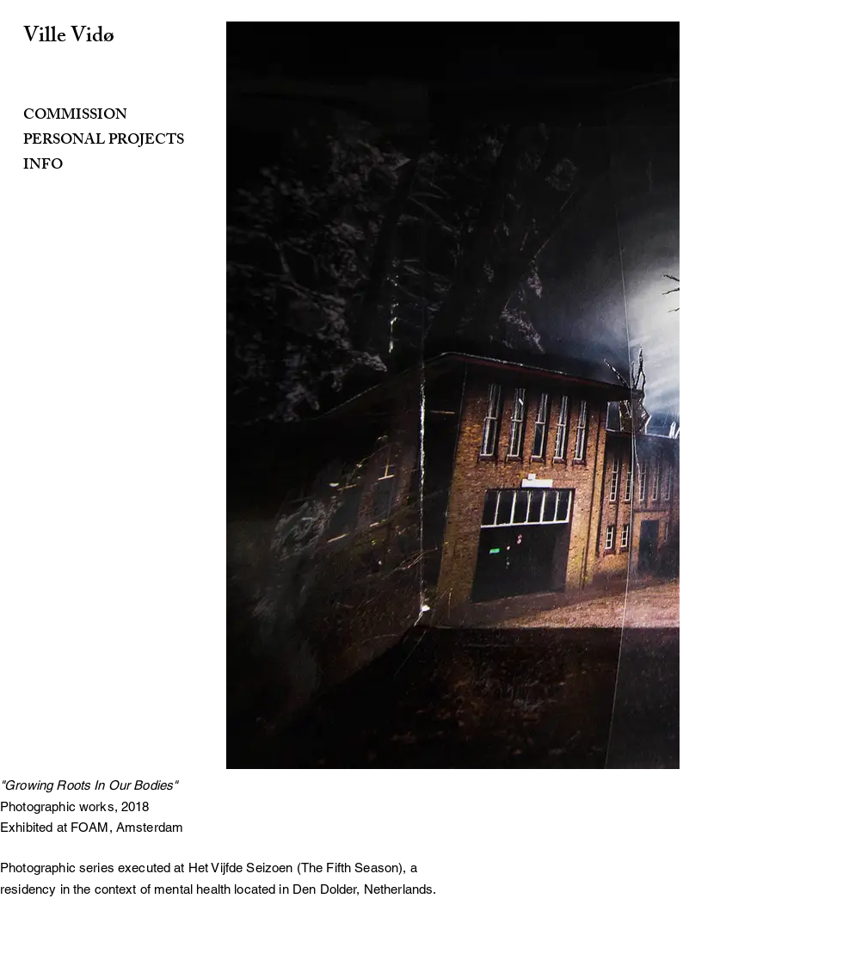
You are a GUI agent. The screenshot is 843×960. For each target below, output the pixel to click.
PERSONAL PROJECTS (103, 141)
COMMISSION (75, 116)
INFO (43, 166)
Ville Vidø (68, 38)
